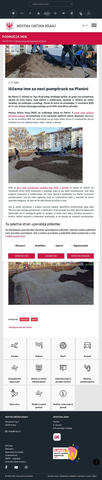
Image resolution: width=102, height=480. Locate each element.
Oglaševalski (81, 245)
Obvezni (20, 245)
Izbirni (59, 245)
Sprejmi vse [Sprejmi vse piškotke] (21, 256)
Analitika (40, 245)
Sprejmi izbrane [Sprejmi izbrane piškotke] (80, 256)
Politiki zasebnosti (15, 236)
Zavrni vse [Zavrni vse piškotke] (51, 256)
